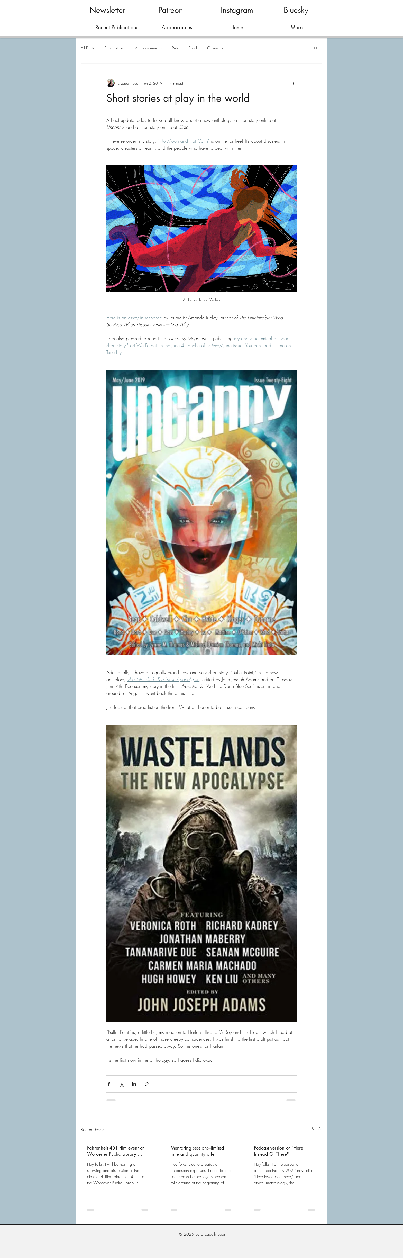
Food (192, 48)
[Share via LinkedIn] (134, 1084)
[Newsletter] (107, 10)
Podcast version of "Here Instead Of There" (278, 1151)
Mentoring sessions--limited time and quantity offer (197, 1151)
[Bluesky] (296, 10)
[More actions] (293, 83)
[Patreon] (170, 10)
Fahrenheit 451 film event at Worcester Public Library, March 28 (115, 1151)
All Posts (87, 48)
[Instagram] (237, 10)
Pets (175, 48)
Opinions (215, 48)
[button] (315, 48)
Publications (114, 48)
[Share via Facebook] (108, 1084)
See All (317, 1128)
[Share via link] (146, 1084)
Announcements (148, 48)
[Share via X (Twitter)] (121, 1084)
